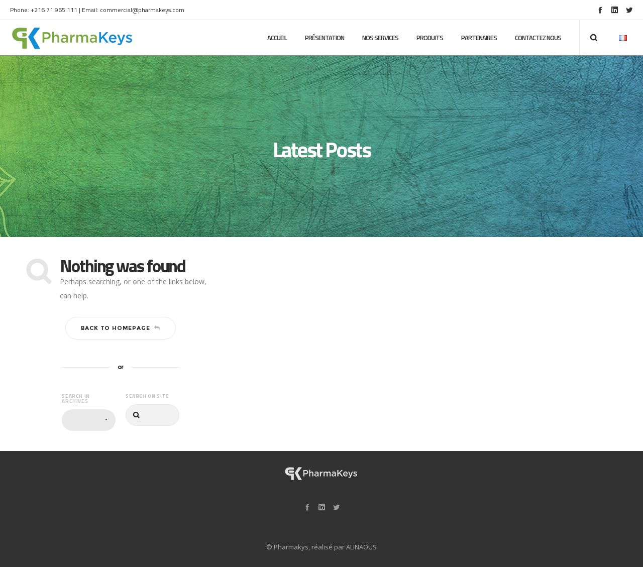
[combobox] (89, 420)
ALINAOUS (361, 546)
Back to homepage (121, 327)
